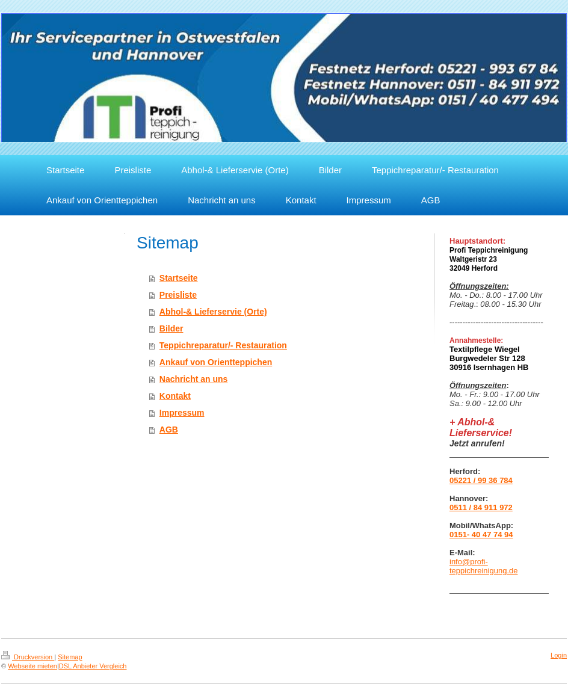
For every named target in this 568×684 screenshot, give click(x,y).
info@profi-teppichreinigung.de (483, 566)
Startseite (178, 278)
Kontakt (175, 396)
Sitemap (70, 657)
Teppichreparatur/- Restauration (223, 345)
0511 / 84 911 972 (481, 507)
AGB (168, 429)
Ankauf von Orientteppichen (215, 362)
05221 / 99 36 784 (481, 480)
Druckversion (27, 657)
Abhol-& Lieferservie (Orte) (213, 311)
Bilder (171, 328)
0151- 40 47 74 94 (481, 534)
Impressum (182, 412)
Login (559, 655)
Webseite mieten (32, 666)
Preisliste (178, 295)
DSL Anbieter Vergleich (93, 666)
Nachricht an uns (193, 379)
